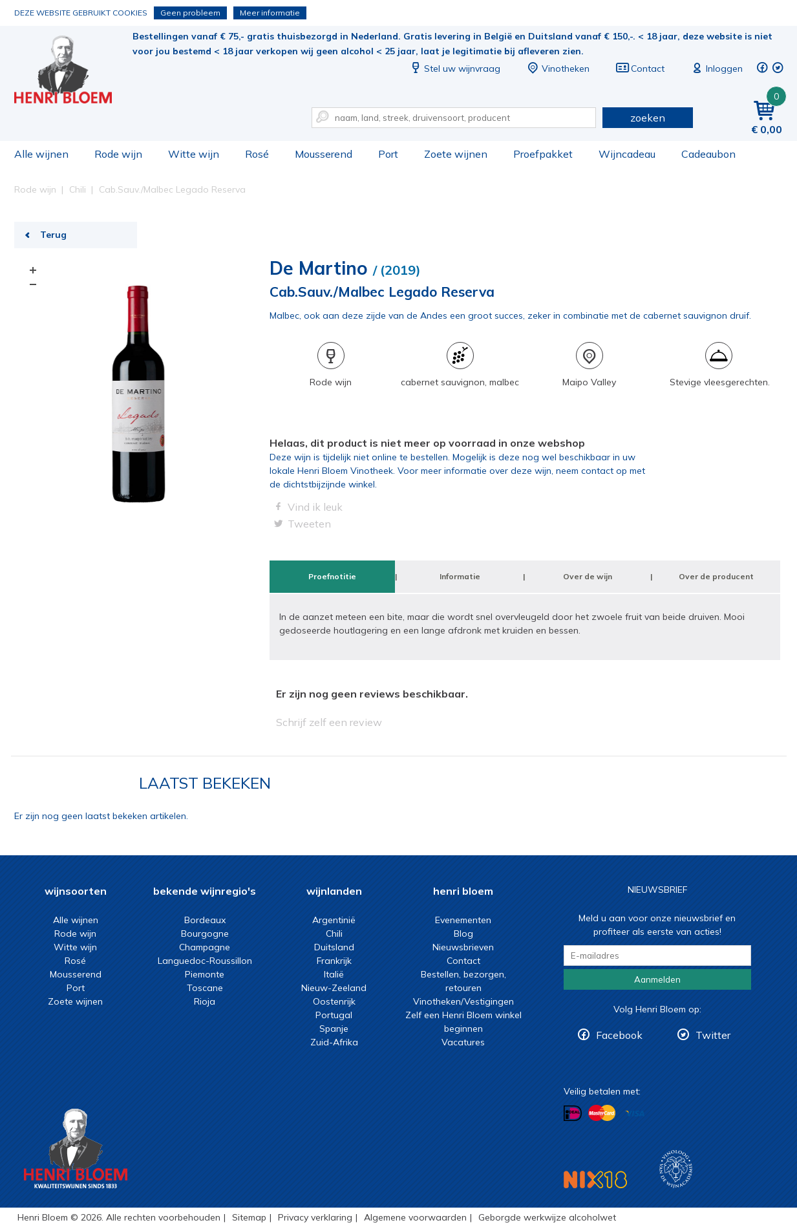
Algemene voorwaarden (415, 1217)
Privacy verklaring (315, 1217)
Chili (334, 933)
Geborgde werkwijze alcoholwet (547, 1217)
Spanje (333, 1028)
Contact (639, 68)
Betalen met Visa (634, 1114)
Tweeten (309, 523)
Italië (334, 974)
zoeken (647, 117)
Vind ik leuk (315, 506)
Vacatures (463, 1042)
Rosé (257, 153)
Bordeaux (205, 920)
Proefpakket (543, 153)
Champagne (204, 947)
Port (388, 153)
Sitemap (249, 1217)
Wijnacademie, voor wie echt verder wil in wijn (675, 1169)
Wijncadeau (627, 153)
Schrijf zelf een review (329, 722)
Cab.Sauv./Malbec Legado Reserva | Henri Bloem (71, 71)
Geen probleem (190, 12)
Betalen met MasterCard (601, 1113)
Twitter (713, 1035)
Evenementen (463, 920)
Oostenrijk (334, 1001)
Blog (463, 933)
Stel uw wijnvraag (454, 68)
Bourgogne (205, 933)
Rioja (204, 1001)
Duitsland (334, 947)
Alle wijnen (41, 153)
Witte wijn (193, 153)
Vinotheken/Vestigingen (463, 1001)
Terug (53, 234)
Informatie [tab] (460, 576)
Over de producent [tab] (716, 576)
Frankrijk (334, 960)
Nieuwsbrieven (463, 947)
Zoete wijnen (455, 153)
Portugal (333, 1015)
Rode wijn (118, 153)
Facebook (619, 1035)
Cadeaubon (708, 153)
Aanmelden (657, 979)
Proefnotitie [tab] (332, 576)
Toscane (205, 988)
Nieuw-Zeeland (334, 988)
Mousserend (323, 153)
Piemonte (204, 974)
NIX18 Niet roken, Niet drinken (595, 1179)
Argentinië (334, 920)
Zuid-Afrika (334, 1042)
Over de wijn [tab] (587, 576)
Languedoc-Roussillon (205, 960)
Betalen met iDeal (573, 1113)
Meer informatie (270, 12)
